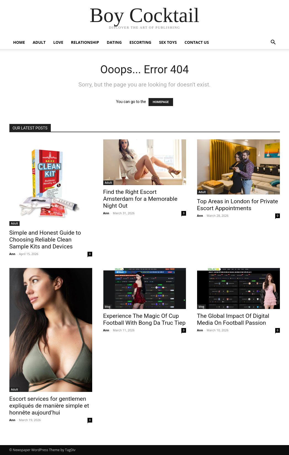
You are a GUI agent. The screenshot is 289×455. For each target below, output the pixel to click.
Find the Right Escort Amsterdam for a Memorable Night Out (140, 199)
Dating (114, 42)
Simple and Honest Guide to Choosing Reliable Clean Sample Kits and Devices (45, 239)
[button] (273, 42)
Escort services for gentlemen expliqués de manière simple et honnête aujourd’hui (49, 406)
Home (19, 42)
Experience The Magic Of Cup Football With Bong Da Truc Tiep (144, 319)
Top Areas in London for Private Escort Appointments (237, 205)
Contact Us (196, 42)
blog (108, 306)
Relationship (85, 42)
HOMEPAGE (161, 102)
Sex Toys (168, 42)
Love (58, 42)
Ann (12, 254)
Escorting (140, 42)
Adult (39, 42)
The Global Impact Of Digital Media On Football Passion (233, 319)
